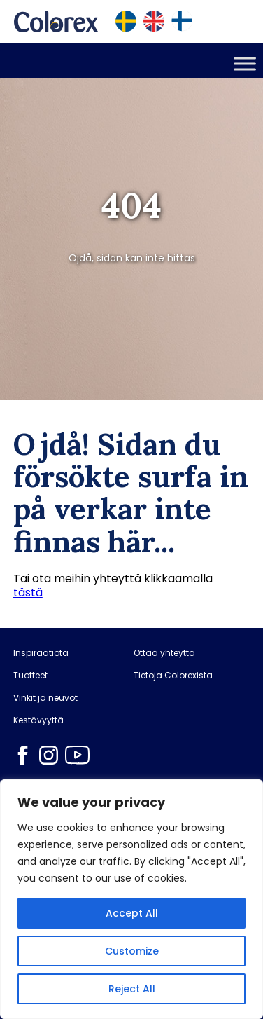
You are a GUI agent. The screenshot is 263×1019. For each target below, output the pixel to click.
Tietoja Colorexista (173, 675)
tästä (28, 592)
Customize (132, 951)
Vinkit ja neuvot (45, 698)
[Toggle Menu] (245, 63)
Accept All (132, 913)
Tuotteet (30, 675)
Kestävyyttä (38, 720)
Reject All (131, 989)
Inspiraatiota (41, 653)
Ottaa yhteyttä (164, 653)
